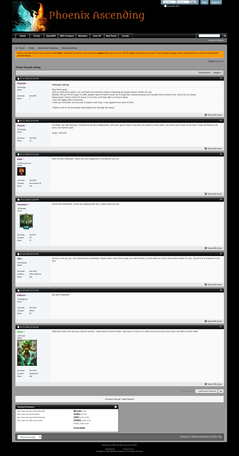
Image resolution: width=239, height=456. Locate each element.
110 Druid (21, 336)
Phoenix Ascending (200, 436)
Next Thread (127, 399)
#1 (221, 78)
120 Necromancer (24, 163)
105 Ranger (21, 87)
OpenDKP (51, 36)
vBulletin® (119, 449)
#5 (221, 253)
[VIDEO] (77, 420)
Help (204, 2)
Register (216, 2)
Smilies (77, 414)
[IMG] (76, 417)
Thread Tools (203, 72)
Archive (213, 436)
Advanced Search (216, 40)
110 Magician (22, 299)
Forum (37, 36)
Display (216, 72)
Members (82, 36)
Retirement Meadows (48, 48)
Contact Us (185, 436)
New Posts (111, 36)
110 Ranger (21, 208)
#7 (221, 327)
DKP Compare (67, 36)
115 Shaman (22, 263)
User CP (97, 36)
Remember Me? (171, 6)
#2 (221, 120)
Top (220, 391)
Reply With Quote (213, 115)
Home (23, 36)
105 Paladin (21, 129)
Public (31, 48)
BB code (77, 411)
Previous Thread (113, 399)
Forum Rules (79, 428)
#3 (221, 154)
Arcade (125, 36)
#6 (221, 290)
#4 (221, 199)
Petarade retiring (32, 67)
